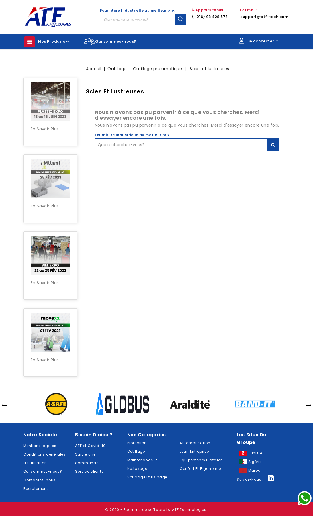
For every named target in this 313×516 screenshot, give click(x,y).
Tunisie (255, 453)
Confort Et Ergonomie (200, 468)
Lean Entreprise (194, 451)
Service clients (89, 471)
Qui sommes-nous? (115, 41)
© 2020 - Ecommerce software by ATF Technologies (155, 509)
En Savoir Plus (45, 129)
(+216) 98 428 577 (210, 16)
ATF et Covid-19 (90, 445)
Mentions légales (39, 445)
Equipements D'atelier (201, 460)
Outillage (136, 451)
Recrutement (35, 488)
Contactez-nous (39, 480)
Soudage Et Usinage (147, 477)
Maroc (254, 470)
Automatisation (195, 442)
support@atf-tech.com (264, 16)
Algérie (255, 461)
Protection (137, 442)
